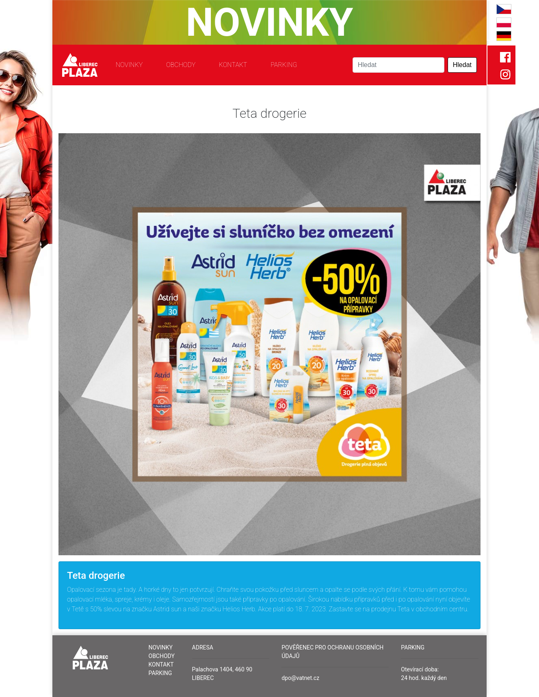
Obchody (180, 65)
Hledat (462, 64)
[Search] (398, 65)
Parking (284, 65)
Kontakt (233, 65)
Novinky (129, 65)
